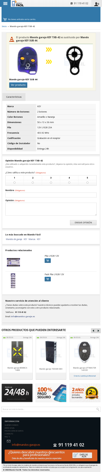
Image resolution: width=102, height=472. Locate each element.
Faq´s (7, 437)
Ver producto (18, 84)
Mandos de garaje (14, 239)
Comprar (47, 260)
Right (98, 330)
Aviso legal (10, 428)
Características (14, 97)
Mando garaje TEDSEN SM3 (50, 369)
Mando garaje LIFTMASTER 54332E (84, 369)
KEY (25, 239)
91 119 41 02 (79, 3)
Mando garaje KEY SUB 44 (23, 79)
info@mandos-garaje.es (23, 316)
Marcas (32, 239)
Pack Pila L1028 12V (54, 274)
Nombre (15, 190)
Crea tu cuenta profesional (85, 376)
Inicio (4, 26)
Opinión (15, 200)
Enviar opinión (83, 222)
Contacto (9, 434)
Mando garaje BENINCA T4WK (17, 369)
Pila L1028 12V (52, 256)
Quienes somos (11, 425)
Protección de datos (14, 431)
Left (93, 330)
